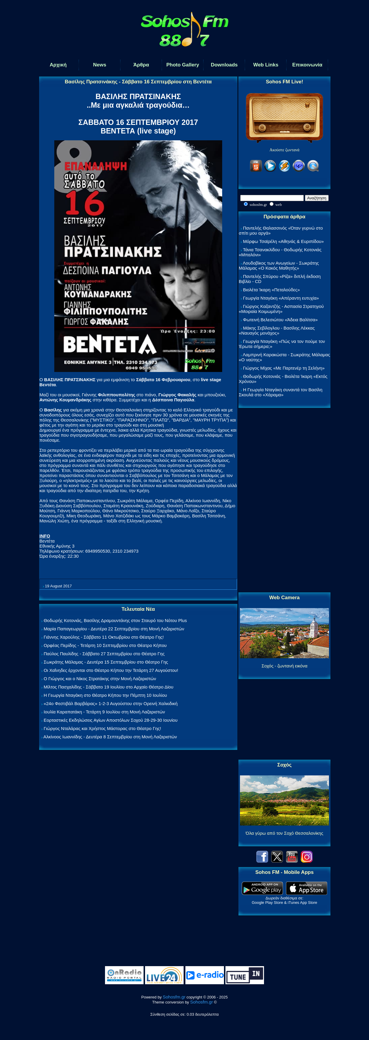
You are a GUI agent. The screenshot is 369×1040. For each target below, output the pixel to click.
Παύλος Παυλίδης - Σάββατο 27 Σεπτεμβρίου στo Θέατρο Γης (104, 653)
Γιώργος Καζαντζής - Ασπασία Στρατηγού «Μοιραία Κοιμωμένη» (281, 309)
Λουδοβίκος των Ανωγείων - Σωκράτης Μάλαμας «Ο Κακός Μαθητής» (279, 265)
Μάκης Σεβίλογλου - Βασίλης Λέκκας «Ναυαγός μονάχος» (277, 330)
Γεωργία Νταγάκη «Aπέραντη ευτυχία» (281, 297)
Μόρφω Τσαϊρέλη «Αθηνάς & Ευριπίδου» (283, 241)
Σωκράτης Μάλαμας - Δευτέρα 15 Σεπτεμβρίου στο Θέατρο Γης (106, 661)
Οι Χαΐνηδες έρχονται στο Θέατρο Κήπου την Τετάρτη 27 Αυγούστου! (111, 670)
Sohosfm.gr (174, 996)
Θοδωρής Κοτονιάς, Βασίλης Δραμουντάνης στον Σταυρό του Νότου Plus (115, 620)
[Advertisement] (284, 500)
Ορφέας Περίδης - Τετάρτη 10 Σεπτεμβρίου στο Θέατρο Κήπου (105, 645)
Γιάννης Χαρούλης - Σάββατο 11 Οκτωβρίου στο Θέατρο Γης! (104, 637)
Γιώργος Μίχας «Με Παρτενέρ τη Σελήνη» (284, 367)
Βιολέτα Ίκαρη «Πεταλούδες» (271, 289)
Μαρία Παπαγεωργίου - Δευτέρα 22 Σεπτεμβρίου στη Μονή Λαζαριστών (114, 628)
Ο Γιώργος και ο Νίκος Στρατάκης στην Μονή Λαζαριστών (100, 678)
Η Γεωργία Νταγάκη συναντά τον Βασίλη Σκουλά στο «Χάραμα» (280, 392)
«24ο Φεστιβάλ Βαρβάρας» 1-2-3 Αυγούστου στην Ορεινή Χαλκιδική (110, 703)
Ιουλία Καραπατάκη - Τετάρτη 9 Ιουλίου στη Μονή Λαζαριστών (104, 711)
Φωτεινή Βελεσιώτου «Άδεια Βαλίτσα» (280, 319)
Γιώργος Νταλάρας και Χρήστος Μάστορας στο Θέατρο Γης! (102, 728)
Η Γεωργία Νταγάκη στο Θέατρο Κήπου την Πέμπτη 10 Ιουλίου (105, 695)
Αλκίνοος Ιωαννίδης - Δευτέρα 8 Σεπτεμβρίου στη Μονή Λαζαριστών (110, 736)
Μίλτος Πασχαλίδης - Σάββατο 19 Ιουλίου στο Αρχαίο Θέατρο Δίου (108, 686)
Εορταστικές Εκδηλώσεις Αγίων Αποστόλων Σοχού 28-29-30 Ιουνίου (110, 720)
